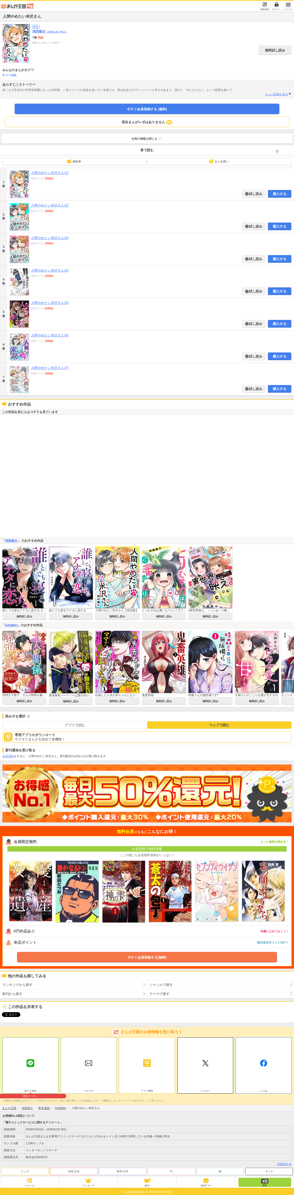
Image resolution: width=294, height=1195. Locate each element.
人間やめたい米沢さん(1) (49, 173)
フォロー (205, 1089)
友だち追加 (30, 1090)
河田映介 (49, 31)
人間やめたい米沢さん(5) (49, 303)
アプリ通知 (147, 1089)
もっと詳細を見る (278, 94)
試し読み (255, 194)
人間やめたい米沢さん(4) (49, 270)
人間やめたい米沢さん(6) (49, 335)
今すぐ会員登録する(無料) (146, 957)
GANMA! (11, 625)
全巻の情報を (147, 138)
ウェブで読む (219, 725)
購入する (279, 194)
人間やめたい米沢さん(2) (49, 205)
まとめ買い (219, 161)
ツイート (8, 1014)
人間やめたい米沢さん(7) (49, 368)
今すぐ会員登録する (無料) (147, 109)
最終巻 (74, 161)
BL (220, 1170)
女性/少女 (73, 1170)
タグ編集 (11, 75)
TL (171, 1170)
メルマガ (88, 1089)
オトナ (269, 1170)
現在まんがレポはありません (147, 122)
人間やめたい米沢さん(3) (49, 238)
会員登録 (8, 756)
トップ (25, 1170)
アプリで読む (75, 725)
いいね (263, 1089)
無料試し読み (275, 50)
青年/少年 (122, 1170)
